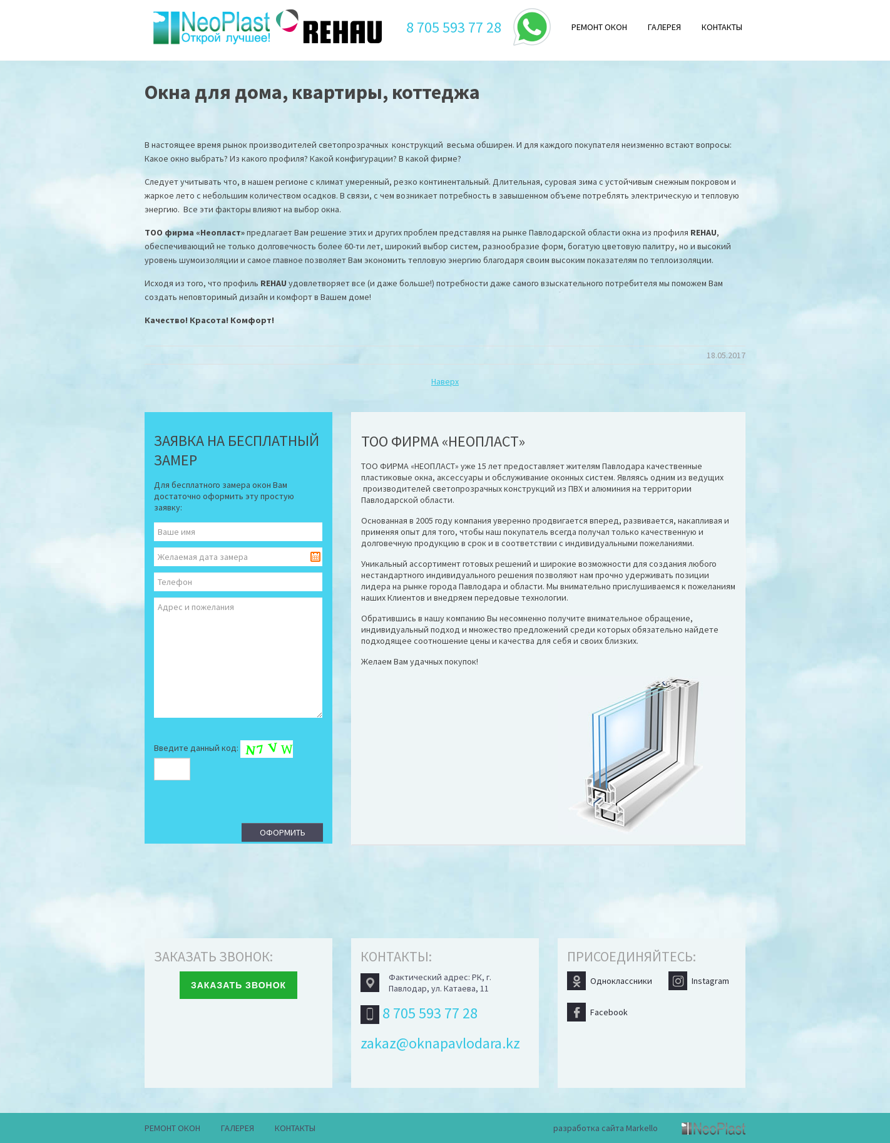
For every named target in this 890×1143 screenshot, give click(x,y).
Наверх (445, 381)
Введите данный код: (223, 758)
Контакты (722, 27)
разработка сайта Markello (605, 1128)
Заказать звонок (238, 985)
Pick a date (315, 557)
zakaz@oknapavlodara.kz (440, 1043)
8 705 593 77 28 (453, 27)
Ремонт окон (599, 27)
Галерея (664, 27)
